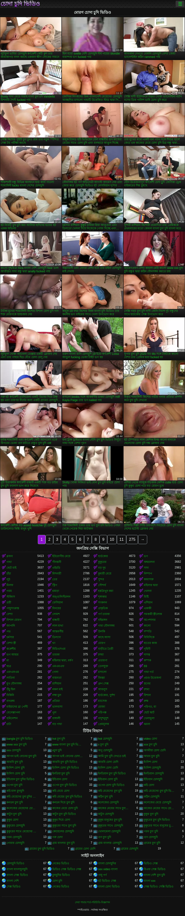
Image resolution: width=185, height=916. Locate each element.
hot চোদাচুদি (105, 738)
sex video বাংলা (108, 869)
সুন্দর (101, 579)
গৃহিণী (147, 648)
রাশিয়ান (56, 683)
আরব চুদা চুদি (151, 756)
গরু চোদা (57, 837)
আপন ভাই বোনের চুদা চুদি (21, 756)
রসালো (102, 672)
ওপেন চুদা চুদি (14, 785)
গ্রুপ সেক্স (103, 683)
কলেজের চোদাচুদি (108, 802)
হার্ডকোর (103, 556)
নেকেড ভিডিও (60, 863)
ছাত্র (9, 666)
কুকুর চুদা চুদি (151, 814)
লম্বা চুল (56, 695)
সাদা (146, 567)
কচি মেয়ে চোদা (60, 791)
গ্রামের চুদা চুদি (152, 843)
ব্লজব (10, 556)
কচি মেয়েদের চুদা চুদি (110, 791)
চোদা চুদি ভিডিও (20, 4)
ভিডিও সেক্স (151, 863)
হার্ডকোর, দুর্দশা (106, 695)
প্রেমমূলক (103, 724)
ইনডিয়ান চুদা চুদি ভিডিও (112, 773)
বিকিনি (10, 695)
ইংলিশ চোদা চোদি (108, 767)
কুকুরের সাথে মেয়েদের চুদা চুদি (22, 831)
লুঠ (8, 579)
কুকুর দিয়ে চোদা (61, 819)
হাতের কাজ (150, 643)
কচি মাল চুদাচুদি (15, 791)
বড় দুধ (102, 567)
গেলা (55, 672)
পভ (9, 631)
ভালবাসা (57, 706)
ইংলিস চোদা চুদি (16, 773)
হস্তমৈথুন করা (105, 591)
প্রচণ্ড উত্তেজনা (152, 677)
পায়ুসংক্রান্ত (13, 608)
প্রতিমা (56, 701)
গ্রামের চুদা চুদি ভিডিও (41, 848)
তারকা (55, 654)
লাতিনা (11, 677)
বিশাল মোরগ (14, 620)
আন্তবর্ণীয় (57, 631)
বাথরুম (11, 701)
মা (8, 660)
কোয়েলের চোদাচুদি (63, 831)
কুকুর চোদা (12, 819)
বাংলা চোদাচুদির (107, 863)
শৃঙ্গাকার (102, 596)
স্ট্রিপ (54, 585)
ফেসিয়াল (57, 602)
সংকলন (102, 602)
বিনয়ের (56, 608)
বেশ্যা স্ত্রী (11, 643)
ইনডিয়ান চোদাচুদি (154, 773)
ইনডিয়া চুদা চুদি (61, 773)
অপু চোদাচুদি (105, 750)
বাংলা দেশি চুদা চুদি (154, 875)
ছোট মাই (11, 567)
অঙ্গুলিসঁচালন (61, 596)
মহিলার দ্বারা (151, 585)
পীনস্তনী (56, 562)
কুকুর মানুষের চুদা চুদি (110, 819)
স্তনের (147, 683)
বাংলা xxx (149, 880)
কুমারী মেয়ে (104, 573)
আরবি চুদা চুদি (15, 762)
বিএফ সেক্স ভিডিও (154, 869)
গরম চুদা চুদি (151, 831)
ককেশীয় (11, 648)
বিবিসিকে (149, 637)
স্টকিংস (11, 596)
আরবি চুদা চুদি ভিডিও (64, 762)
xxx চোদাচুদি (14, 750)
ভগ (146, 556)
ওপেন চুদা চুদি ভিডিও (64, 785)
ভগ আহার (13, 654)
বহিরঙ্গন (102, 620)
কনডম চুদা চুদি (15, 802)
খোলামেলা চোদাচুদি (109, 831)
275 (132, 539)
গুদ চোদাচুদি (151, 837)
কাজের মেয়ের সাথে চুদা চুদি (113, 808)
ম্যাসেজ (102, 701)
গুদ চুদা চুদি (104, 837)
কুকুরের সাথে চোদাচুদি (110, 825)
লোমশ (56, 614)
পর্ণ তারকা (104, 614)
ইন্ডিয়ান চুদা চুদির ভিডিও (20, 779)
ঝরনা (147, 724)
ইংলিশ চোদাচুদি (152, 767)
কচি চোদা (149, 785)
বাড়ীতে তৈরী (105, 648)
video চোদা (150, 738)
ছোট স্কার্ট (149, 712)
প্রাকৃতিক (103, 608)
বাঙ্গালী (56, 718)
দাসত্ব (147, 654)
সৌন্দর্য (102, 585)
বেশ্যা (10, 614)
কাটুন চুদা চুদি (14, 814)
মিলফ (10, 585)
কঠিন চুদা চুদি (105, 796)
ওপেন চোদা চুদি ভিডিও (111, 785)
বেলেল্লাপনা (13, 712)
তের (54, 579)
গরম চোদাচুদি (14, 837)
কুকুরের (102, 562)
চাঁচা (9, 573)
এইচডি (56, 567)
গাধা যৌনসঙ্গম (106, 625)
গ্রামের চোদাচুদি (129, 848)
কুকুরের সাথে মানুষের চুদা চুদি (159, 825)
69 (145, 666)
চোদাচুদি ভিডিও (15, 863)
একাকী (147, 608)
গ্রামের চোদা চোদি (85, 848)
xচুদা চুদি (57, 750)
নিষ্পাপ (148, 573)
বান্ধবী (55, 620)
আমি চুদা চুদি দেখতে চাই (112, 756)
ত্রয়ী (9, 602)
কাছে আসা (104, 637)
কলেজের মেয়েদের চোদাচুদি (22, 808)
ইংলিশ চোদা (150, 762)
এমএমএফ (58, 666)
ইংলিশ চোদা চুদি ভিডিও (65, 767)
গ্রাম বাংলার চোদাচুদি (110, 843)
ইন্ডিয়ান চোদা (59, 779)
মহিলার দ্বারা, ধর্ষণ (62, 660)
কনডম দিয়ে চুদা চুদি (63, 802)
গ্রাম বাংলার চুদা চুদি (63, 843)
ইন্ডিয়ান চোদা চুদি (108, 779)
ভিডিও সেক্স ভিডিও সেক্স (66, 869)
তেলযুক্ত (103, 666)
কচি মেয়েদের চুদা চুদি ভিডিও (159, 791)
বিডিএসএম (59, 648)
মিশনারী (56, 573)
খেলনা (148, 591)
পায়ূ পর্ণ (102, 875)
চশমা (101, 654)
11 (121, 539)
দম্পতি (148, 631)
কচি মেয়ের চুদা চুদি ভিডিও (67, 796)
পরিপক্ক (102, 712)
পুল (54, 712)
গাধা (9, 562)
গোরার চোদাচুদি (15, 843)
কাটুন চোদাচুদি (106, 814)
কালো (147, 625)
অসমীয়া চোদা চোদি (155, 750)
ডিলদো (56, 637)
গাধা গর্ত (149, 672)
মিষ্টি (146, 596)
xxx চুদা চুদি (150, 744)
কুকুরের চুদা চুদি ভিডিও (157, 819)
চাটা (9, 724)
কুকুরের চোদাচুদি (16, 825)
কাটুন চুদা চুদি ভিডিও (64, 814)
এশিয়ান (148, 602)
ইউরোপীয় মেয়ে (61, 556)
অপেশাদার (150, 620)
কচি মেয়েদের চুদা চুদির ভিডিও (22, 796)
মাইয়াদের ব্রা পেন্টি (17, 706)
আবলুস (102, 689)
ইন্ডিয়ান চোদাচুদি (153, 779)
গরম (9, 591)
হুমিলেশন (12, 718)
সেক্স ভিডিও (13, 886)
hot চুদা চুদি (58, 738)
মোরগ (101, 643)
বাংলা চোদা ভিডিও (109, 886)
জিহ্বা (101, 677)
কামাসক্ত (149, 579)
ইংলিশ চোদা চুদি (16, 767)
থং (53, 643)
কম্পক (147, 660)
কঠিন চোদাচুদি (151, 796)
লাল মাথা (57, 625)
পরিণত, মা (150, 706)
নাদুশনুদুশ (103, 718)
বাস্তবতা (56, 677)
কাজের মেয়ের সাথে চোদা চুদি (159, 808)
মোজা (101, 706)
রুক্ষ (146, 701)
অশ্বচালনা (149, 562)
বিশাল (147, 695)
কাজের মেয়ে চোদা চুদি (65, 808)
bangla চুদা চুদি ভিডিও (20, 738)
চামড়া (55, 591)
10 (112, 539)
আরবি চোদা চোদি (108, 762)
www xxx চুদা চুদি (17, 744)
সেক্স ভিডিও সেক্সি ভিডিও (158, 886)
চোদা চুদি (57, 880)
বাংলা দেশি (13, 880)
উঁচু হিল (11, 689)
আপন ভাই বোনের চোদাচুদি (67, 756)
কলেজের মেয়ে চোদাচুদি (157, 802)
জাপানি (11, 625)
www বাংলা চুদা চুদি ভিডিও (67, 744)
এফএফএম (13, 672)
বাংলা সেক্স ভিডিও (17, 875)
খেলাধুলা (149, 718)
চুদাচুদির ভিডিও (61, 875)
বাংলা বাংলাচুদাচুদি (17, 869)
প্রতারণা (102, 660)
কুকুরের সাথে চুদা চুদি (64, 825)
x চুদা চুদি (103, 744)
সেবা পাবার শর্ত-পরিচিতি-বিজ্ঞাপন (92, 902)
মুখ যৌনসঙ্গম (14, 683)
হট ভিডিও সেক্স (107, 880)
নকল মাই (57, 689)
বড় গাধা (57, 724)
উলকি (101, 631)
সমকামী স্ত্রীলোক (153, 614)
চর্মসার (10, 637)
